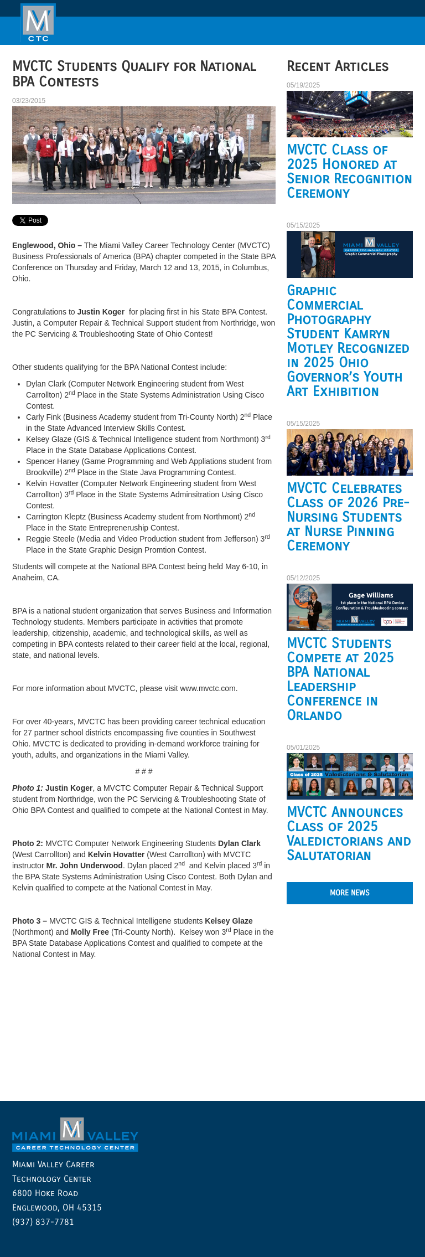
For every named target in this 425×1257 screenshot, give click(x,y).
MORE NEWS (350, 893)
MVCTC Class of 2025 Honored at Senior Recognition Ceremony (349, 172)
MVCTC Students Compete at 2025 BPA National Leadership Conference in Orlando (340, 679)
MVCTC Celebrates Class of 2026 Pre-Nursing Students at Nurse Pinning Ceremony (348, 517)
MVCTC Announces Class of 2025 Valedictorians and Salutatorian (349, 834)
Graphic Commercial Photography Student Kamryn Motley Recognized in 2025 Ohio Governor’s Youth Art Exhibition (348, 341)
